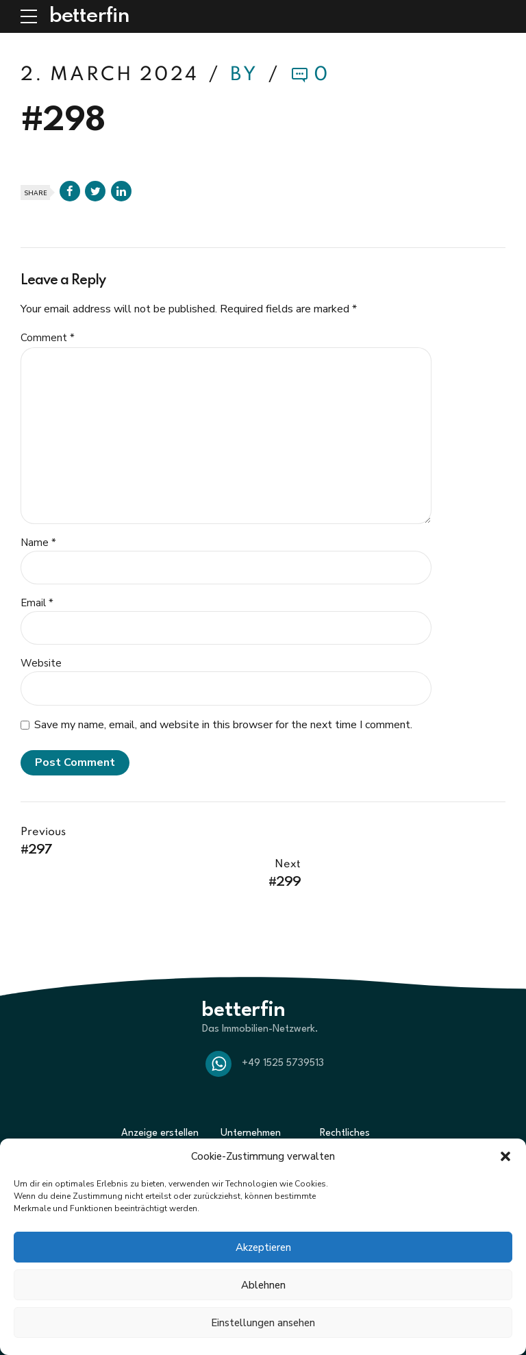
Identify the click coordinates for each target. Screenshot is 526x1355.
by (247, 75)
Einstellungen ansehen (263, 1323)
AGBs (331, 1120)
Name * (38, 542)
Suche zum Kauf (153, 1120)
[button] (505, 1156)
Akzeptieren (263, 1247)
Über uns (238, 1120)
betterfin (89, 16)
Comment (48, 338)
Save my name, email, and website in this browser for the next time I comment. (223, 724)
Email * (37, 603)
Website (41, 663)
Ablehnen (263, 1285)
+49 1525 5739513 (283, 1031)
